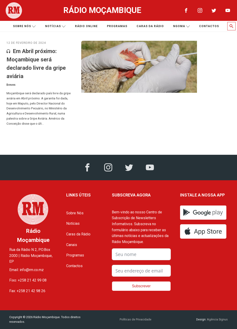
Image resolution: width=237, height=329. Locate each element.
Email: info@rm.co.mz (26, 270)
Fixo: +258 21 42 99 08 (28, 280)
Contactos (209, 26)
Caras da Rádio (150, 26)
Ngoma (181, 26)
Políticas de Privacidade (135, 319)
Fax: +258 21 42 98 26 (27, 291)
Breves (11, 84)
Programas (117, 26)
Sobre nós (24, 26)
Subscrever (141, 286)
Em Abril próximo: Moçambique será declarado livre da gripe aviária (36, 63)
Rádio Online (86, 26)
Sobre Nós (75, 213)
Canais (71, 245)
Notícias (55, 26)
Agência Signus (217, 319)
